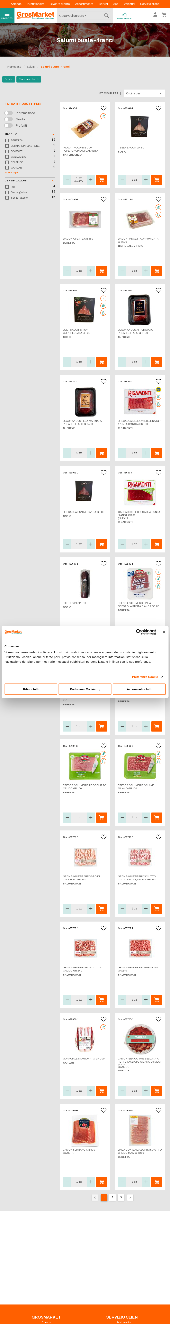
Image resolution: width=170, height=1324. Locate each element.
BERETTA (17, 140)
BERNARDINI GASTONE (25, 146)
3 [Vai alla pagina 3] (121, 1197)
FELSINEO (17, 162)
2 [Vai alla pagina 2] (112, 1197)
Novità (20, 119)
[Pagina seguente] (130, 1197)
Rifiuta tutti (31, 689)
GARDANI (16, 167)
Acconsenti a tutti (139, 689)
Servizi (103, 3)
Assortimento (84, 3)
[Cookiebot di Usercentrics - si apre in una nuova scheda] (139, 632)
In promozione (25, 113)
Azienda (16, 3)
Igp (13, 187)
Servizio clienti (149, 3)
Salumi (31, 66)
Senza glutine (19, 192)
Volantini (130, 3)
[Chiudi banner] (164, 631)
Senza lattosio (19, 197)
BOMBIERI (17, 151)
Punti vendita (36, 3)
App (116, 3)
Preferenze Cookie (145, 676)
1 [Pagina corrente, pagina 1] (104, 1197)
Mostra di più (12, 172)
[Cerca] (106, 15)
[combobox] (84, 16)
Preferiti (21, 125)
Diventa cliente (60, 3)
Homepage (14, 66)
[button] (144, 93)
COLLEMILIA (18, 156)
